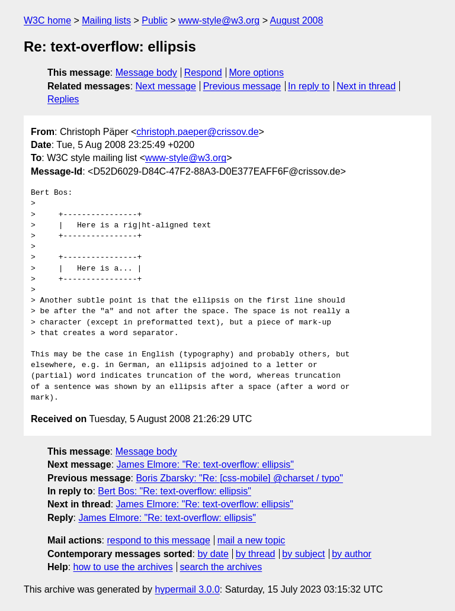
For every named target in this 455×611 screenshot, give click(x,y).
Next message (166, 86)
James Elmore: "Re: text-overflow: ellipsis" (205, 464)
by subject (303, 554)
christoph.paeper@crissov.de (197, 132)
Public (155, 20)
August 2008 (296, 20)
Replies (63, 99)
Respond (203, 72)
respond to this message (158, 540)
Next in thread (366, 86)
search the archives (221, 567)
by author (351, 554)
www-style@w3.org (218, 20)
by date (212, 554)
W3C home (47, 20)
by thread (255, 554)
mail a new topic (251, 540)
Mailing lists (106, 20)
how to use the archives (123, 567)
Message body (146, 72)
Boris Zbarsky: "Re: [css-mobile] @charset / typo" (239, 478)
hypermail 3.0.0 (187, 589)
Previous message (242, 86)
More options (256, 72)
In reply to (308, 86)
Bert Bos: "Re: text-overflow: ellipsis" (174, 491)
